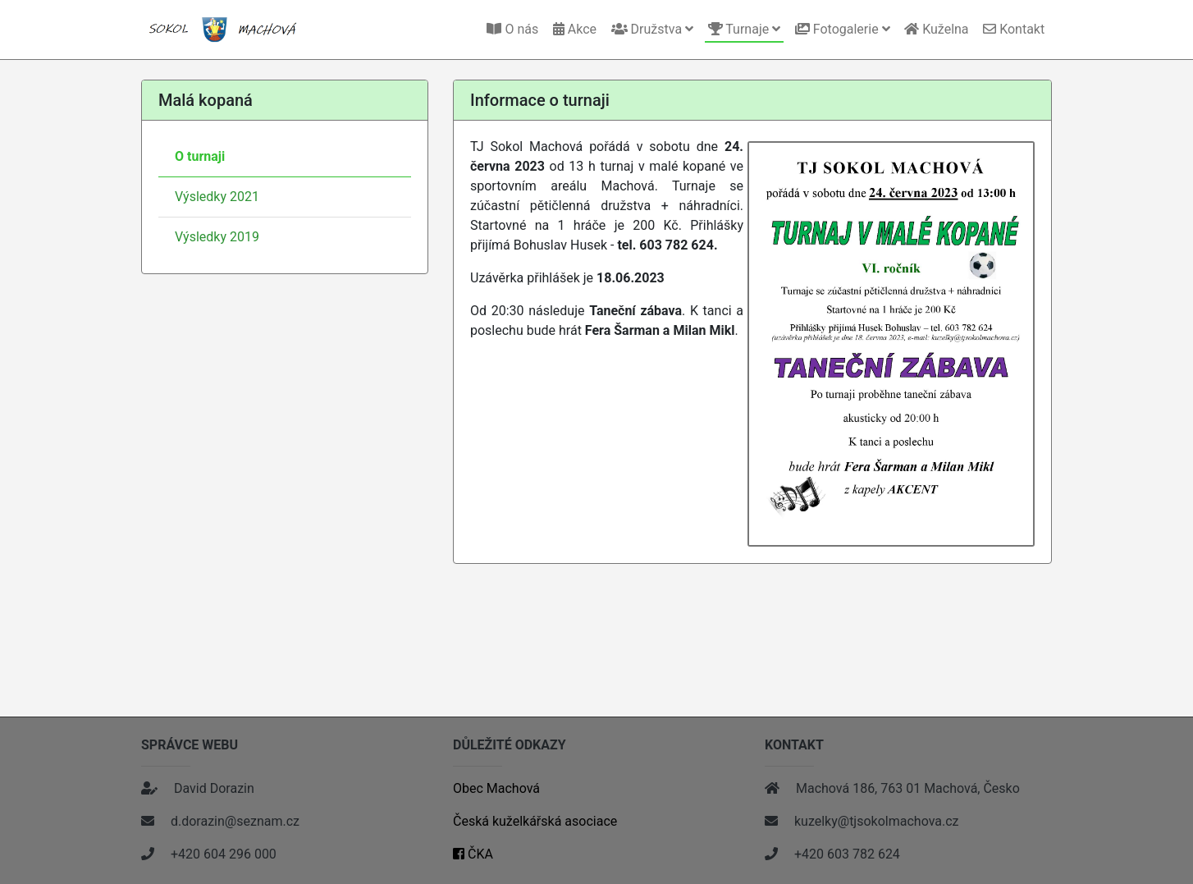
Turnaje (744, 29)
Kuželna (936, 29)
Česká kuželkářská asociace (535, 821)
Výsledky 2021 (217, 196)
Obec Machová (496, 788)
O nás (512, 29)
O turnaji (200, 156)
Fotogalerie (842, 29)
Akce (574, 29)
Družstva (652, 29)
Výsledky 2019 (217, 237)
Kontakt (1013, 29)
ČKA (473, 854)
